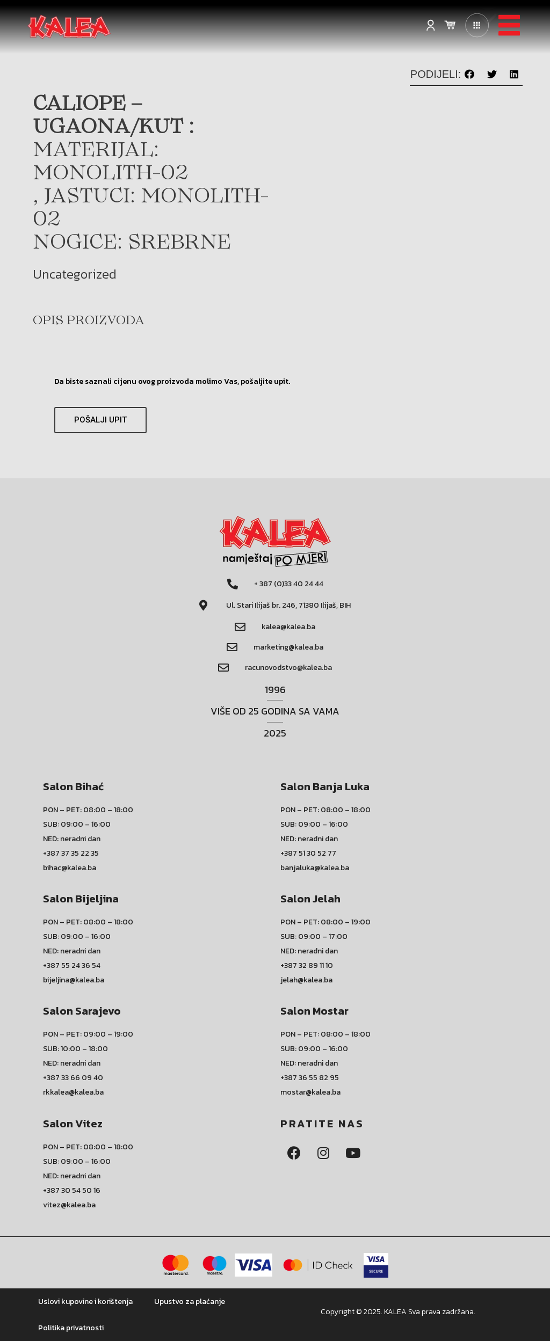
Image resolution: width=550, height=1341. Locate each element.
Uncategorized (75, 274)
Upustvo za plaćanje (189, 1301)
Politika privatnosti (71, 1327)
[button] (469, 74)
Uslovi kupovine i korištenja (85, 1301)
